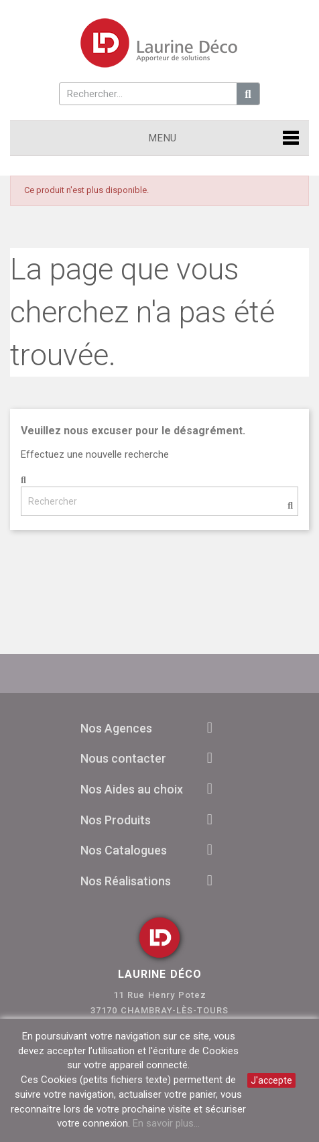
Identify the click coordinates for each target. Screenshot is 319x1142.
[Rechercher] (159, 501)
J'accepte (271, 1080)
